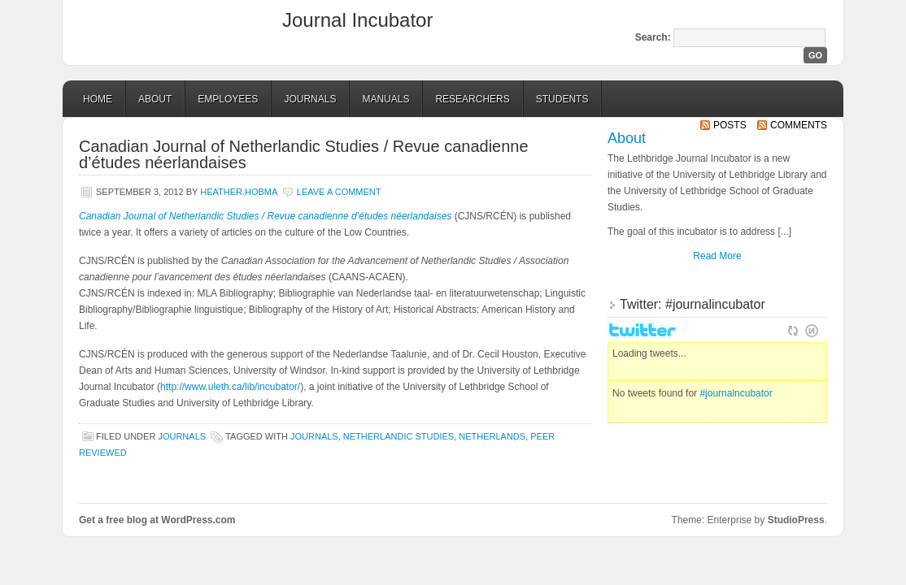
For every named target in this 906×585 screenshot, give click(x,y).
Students (562, 99)
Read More (717, 256)
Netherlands (492, 436)
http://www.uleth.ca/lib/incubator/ (230, 386)
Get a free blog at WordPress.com (157, 520)
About (155, 99)
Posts (730, 125)
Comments (798, 125)
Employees (228, 99)
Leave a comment (339, 192)
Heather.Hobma (238, 192)
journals (314, 436)
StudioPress (796, 520)
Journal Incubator (357, 20)
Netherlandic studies (398, 436)
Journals (310, 99)
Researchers (472, 99)
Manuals (385, 99)
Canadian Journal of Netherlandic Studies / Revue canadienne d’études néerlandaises (304, 154)
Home (97, 99)
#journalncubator (735, 394)
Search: (653, 37)
